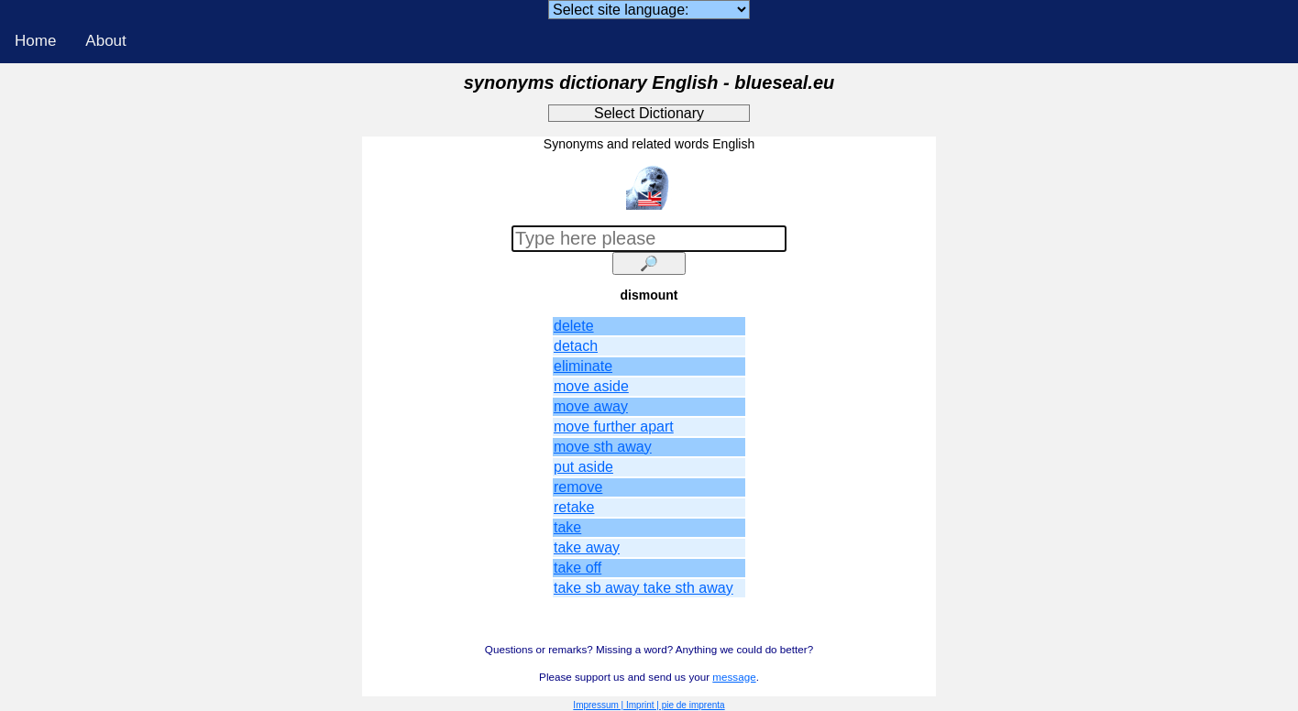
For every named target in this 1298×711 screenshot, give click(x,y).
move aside (591, 386)
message (733, 677)
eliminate (583, 366)
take (567, 527)
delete (574, 326)
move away (591, 406)
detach (576, 346)
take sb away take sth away (643, 588)
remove (578, 487)
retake (574, 507)
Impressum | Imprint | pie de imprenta (648, 705)
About (105, 40)
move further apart (614, 426)
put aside (583, 467)
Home (35, 40)
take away (587, 547)
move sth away (603, 446)
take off (577, 567)
